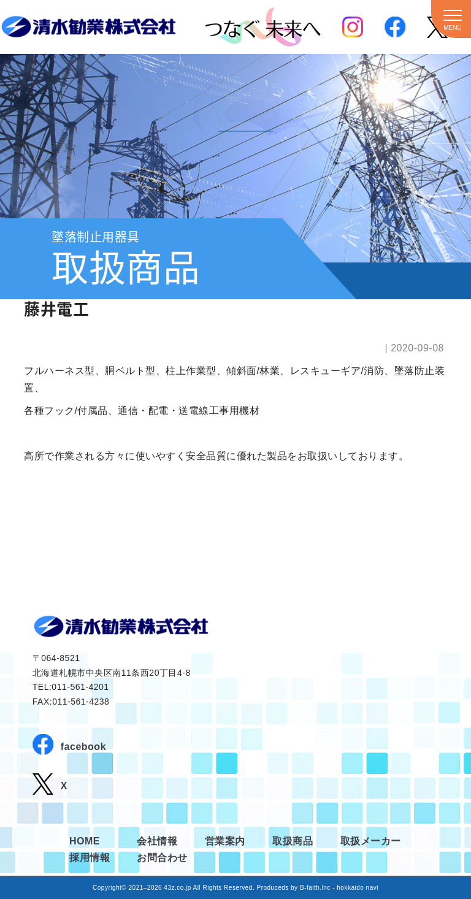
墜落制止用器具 (96, 236)
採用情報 (89, 857)
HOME (84, 841)
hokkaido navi (357, 887)
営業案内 (225, 841)
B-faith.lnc (315, 887)
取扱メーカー (370, 841)
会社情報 (157, 841)
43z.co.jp (177, 887)
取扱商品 (292, 841)
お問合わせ (162, 857)
